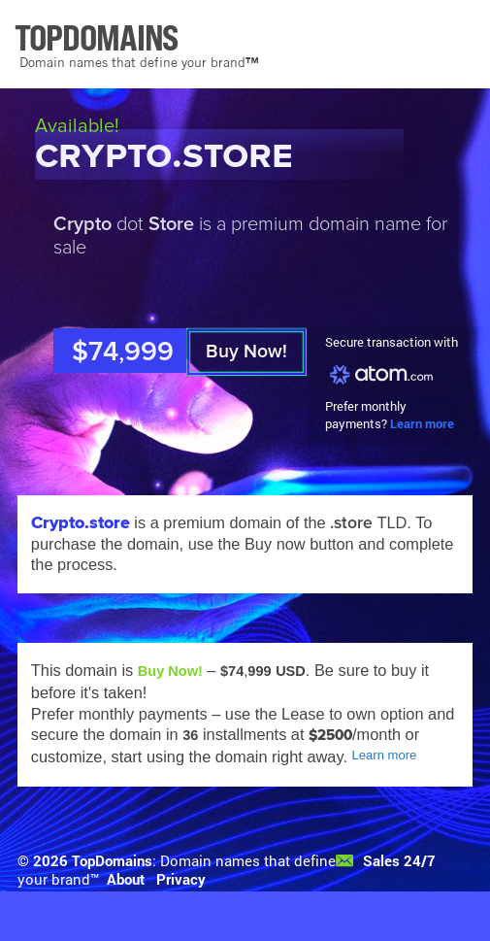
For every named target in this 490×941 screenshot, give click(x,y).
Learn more (422, 423)
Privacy (181, 879)
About (126, 879)
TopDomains (112, 861)
